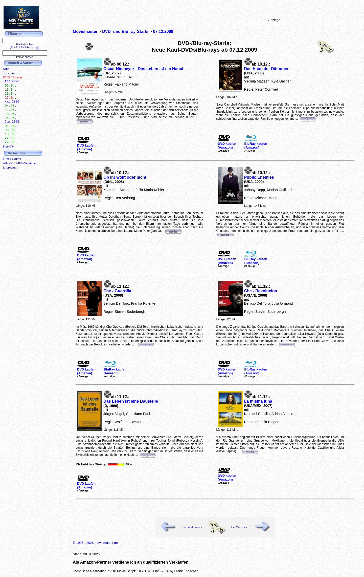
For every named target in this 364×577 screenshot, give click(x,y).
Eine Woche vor (239, 527)
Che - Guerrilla (117, 291)
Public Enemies (259, 177)
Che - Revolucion (260, 291)
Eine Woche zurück (192, 527)
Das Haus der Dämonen (267, 69)
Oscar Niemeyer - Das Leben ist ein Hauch (144, 69)
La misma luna (258, 401)
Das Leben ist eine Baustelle (130, 401)
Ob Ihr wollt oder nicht (124, 177)
